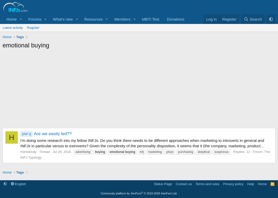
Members (122, 19)
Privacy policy (233, 184)
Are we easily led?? (46, 133)
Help (250, 184)
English (18, 184)
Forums (34, 19)
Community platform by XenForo (139, 193)
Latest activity (13, 28)
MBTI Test (150, 19)
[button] (20, 19)
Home (11, 19)
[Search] (253, 19)
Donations (176, 19)
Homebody (28, 152)
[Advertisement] (139, 91)
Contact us (184, 184)
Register (33, 28)
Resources (93, 19)
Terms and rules (207, 184)
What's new (63, 19)
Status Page (163, 184)
